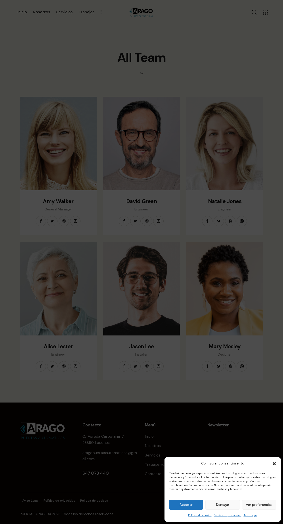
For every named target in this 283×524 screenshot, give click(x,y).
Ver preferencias (259, 505)
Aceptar (186, 505)
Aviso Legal (250, 515)
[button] (274, 463)
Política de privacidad (227, 515)
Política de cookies (200, 515)
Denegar (222, 505)
